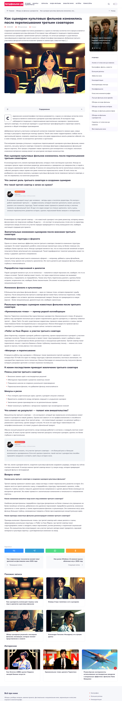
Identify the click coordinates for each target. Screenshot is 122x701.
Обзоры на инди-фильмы (101, 102)
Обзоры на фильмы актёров (102, 106)
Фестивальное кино (99, 129)
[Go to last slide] (6, 668)
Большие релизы (98, 71)
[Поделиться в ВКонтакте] (14, 551)
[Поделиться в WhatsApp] (55, 551)
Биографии (95, 693)
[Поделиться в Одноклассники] (75, 551)
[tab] (92, 48)
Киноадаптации (97, 80)
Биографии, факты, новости (102, 67)
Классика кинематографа (101, 93)
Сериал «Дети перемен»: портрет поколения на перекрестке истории (102, 40)
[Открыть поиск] (109, 4)
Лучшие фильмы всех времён (102, 98)
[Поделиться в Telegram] (34, 551)
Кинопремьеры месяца (100, 84)
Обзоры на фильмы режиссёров (103, 111)
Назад (113, 11)
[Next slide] (113, 47)
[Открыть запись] (24, 592)
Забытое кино (97, 76)
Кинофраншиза (97, 89)
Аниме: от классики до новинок (103, 63)
